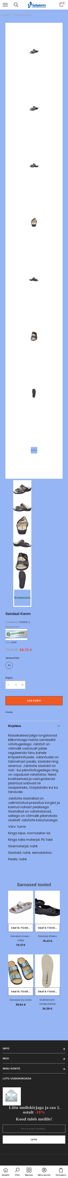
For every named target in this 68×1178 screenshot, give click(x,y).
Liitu (34, 1139)
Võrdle (9, 712)
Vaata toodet (21, 927)
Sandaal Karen (23, 14)
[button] (17, 1172)
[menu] (5, 4)
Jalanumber (12, 657)
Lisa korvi (34, 700)
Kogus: (9, 677)
